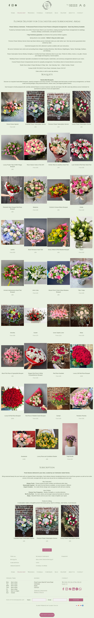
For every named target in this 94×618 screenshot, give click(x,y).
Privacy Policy (39, 592)
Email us (64, 584)
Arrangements (15, 566)
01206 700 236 (73, 4)
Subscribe (76, 600)
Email (49, 600)
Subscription (14, 563)
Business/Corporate (42, 556)
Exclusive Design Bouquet (44, 559)
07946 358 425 (73, 6)
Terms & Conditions (40, 590)
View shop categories (47, 615)
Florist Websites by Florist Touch (47, 605)
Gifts (37, 563)
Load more (47, 550)
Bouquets (13, 559)
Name (28, 600)
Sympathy (64, 556)
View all (13, 556)
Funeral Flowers (41, 566)
